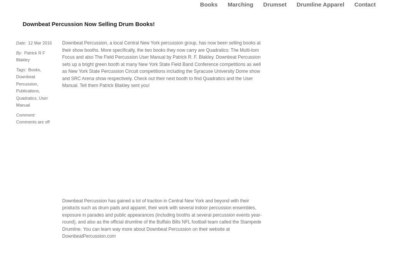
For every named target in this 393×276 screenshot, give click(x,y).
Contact (365, 4)
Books (209, 4)
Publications (27, 91)
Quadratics (26, 98)
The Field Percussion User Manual (130, 57)
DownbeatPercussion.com (89, 236)
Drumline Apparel (320, 4)
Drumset (275, 4)
